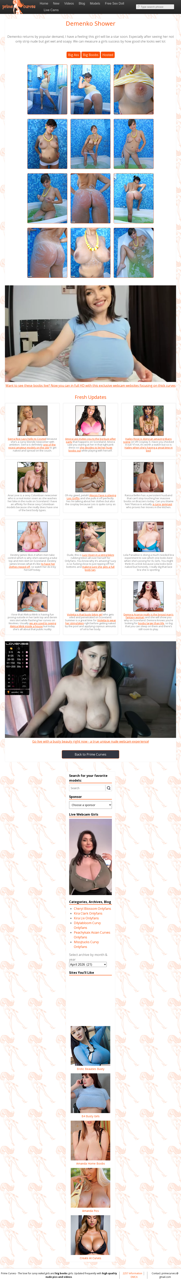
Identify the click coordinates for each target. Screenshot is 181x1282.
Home (44, 3)
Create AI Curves (90, 1256)
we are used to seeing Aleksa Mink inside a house (33, 624)
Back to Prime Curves (90, 754)
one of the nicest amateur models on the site (32, 446)
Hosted (107, 55)
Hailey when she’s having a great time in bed (149, 449)
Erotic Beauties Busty (90, 1067)
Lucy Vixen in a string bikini (98, 555)
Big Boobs (90, 55)
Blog (82, 3)
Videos (69, 3)
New (56, 3)
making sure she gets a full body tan (98, 568)
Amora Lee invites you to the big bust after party (90, 440)
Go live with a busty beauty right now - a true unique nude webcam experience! (90, 739)
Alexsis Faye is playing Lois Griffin (91, 496)
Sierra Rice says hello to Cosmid (27, 439)
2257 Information (132, 1273)
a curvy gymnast (162, 504)
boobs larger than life (151, 623)
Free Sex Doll (114, 3)
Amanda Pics (90, 1209)
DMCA (134, 1277)
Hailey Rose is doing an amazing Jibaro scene (147, 440)
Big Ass (73, 55)
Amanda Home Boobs (90, 1161)
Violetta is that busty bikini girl (84, 614)
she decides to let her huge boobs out (90, 449)
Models (95, 3)
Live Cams (51, 10)
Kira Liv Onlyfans (86, 918)
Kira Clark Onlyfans (88, 913)
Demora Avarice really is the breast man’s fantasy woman (148, 616)
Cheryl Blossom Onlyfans (92, 908)
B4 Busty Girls (90, 1114)
